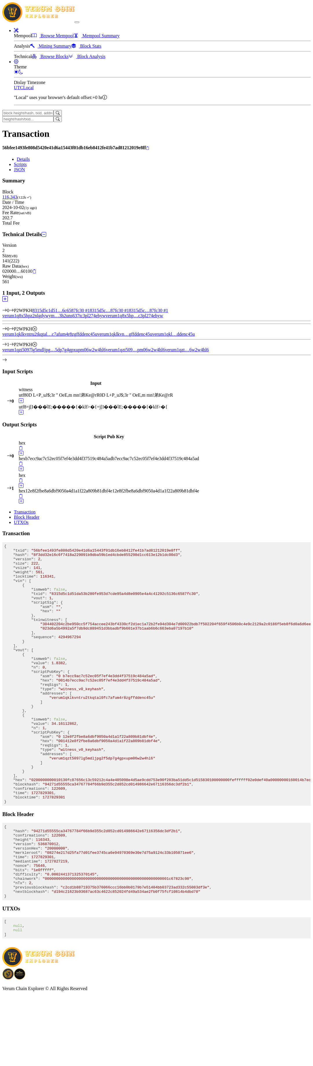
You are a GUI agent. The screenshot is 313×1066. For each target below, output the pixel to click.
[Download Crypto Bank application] (19, 1047)
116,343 (9, 197)
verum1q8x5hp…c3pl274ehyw (134, 315)
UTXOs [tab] (21, 522)
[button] (16, 30)
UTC (18, 87)
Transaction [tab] (25, 511)
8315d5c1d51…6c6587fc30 (61, 310)
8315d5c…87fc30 (109, 310)
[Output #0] (11, 328)
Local (28, 87)
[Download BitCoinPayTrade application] (8, 1047)
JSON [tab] (19, 169)
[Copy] (147, 148)
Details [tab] (23, 159)
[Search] (57, 113)
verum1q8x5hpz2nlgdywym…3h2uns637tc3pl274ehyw (53, 315)
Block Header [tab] (26, 517)
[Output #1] (11, 344)
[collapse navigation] (77, 22)
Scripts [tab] (20, 164)
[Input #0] (11, 310)
